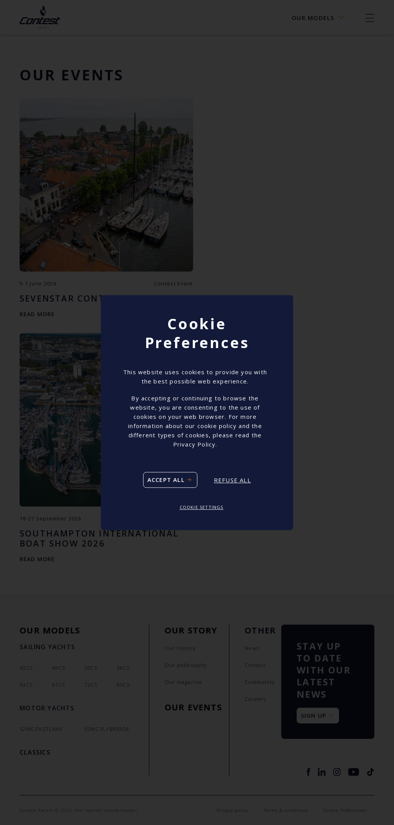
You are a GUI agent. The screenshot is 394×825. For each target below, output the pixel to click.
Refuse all (232, 480)
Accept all (166, 480)
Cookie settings (202, 507)
